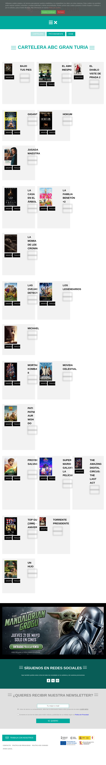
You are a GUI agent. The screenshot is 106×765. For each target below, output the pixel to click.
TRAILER (51, 86)
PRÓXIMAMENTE (56, 34)
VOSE (70, 34)
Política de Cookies (55, 8)
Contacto (7, 753)
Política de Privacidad (82, 721)
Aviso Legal (7, 756)
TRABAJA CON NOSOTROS (21, 745)
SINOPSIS (9, 79)
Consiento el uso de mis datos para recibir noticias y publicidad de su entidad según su (53, 721)
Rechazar (61, 12)
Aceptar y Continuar (48, 12)
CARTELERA (38, 34)
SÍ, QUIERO (53, 728)
